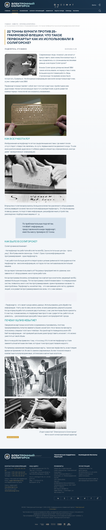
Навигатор (49, 10)
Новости (15, 10)
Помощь (68, 10)
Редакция (58, 457)
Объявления (24, 10)
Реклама (76, 10)
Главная (7, 10)
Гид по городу (59, 10)
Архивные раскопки (12, 437)
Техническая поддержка (64, 455)
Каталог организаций (37, 10)
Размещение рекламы (87, 455)
